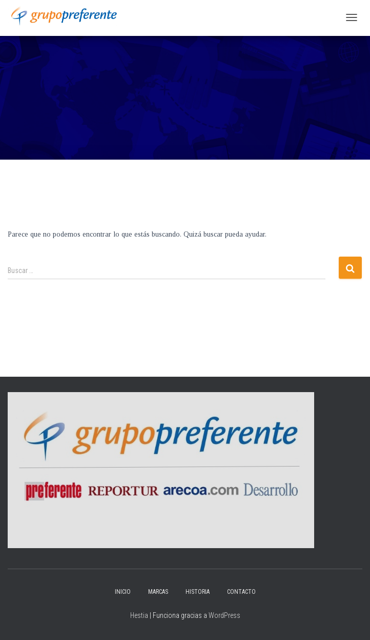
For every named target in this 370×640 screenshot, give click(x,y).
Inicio (123, 591)
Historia (198, 591)
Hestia (139, 615)
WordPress (224, 615)
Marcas (158, 591)
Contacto (241, 591)
